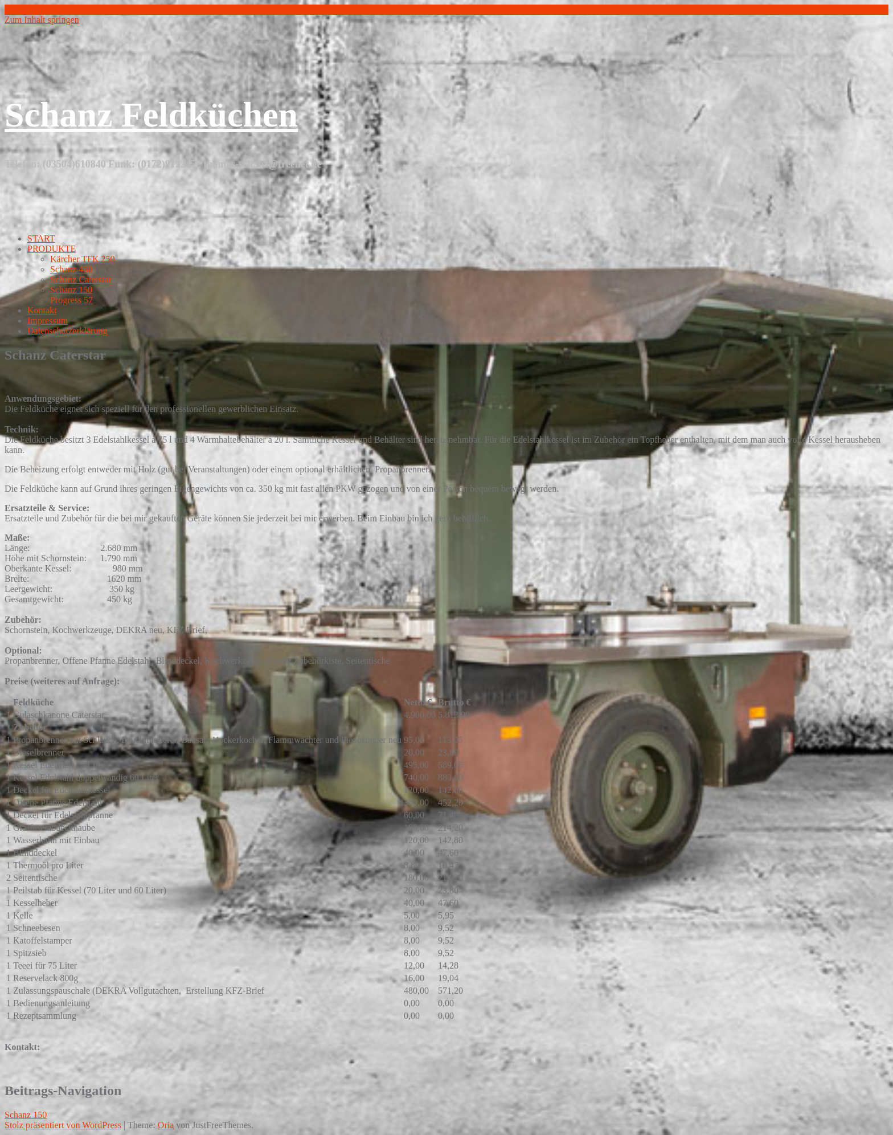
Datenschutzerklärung (67, 331)
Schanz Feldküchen (151, 114)
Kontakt (42, 310)
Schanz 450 (71, 269)
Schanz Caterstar (81, 279)
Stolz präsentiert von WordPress (63, 1125)
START (41, 238)
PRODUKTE (51, 249)
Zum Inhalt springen (42, 20)
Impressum (47, 320)
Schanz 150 (71, 290)
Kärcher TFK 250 (82, 259)
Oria (166, 1125)
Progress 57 (71, 300)
